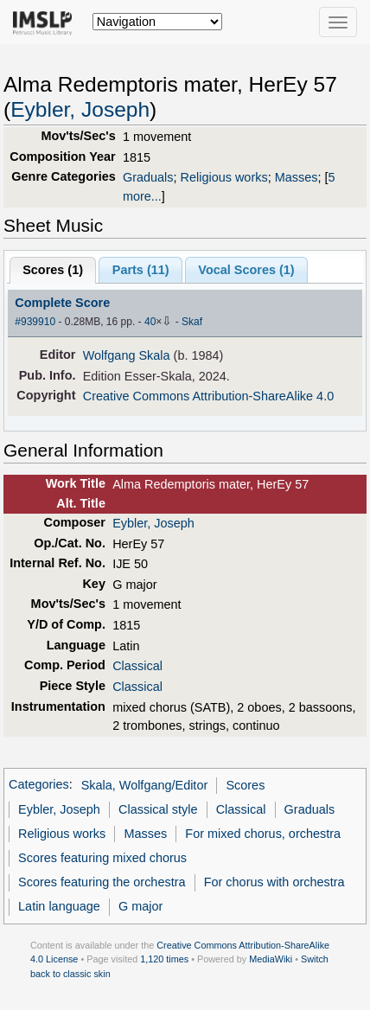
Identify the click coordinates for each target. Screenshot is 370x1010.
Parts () (140, 270)
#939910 (35, 322)
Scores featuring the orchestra (101, 882)
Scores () (52, 270)
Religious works (224, 177)
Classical (137, 666)
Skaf (192, 322)
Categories (39, 785)
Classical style (157, 809)
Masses (296, 177)
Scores (245, 785)
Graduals (148, 177)
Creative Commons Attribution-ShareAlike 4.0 (208, 396)
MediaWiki (270, 959)
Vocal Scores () (246, 270)
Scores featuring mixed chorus (102, 858)
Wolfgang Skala (126, 355)
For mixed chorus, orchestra (263, 834)
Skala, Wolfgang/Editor (144, 785)
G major (140, 906)
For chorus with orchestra (274, 882)
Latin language (59, 906)
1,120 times (164, 959)
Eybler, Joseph (80, 109)
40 (150, 322)
